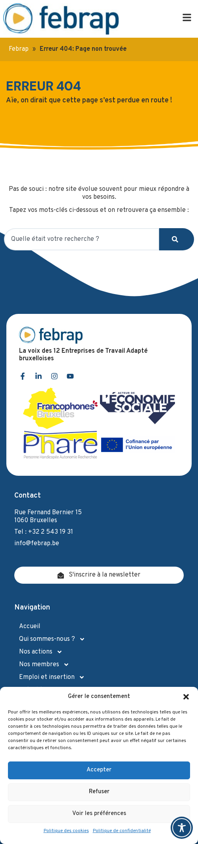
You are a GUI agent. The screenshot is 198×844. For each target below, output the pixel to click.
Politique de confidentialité (122, 831)
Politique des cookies (66, 831)
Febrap (19, 49)
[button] (186, 697)
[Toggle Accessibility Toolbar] (181, 827)
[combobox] (81, 239)
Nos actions (41, 652)
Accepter (99, 770)
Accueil (29, 627)
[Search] (176, 239)
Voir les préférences (99, 813)
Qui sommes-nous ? (52, 639)
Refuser (99, 792)
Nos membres (44, 664)
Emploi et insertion (52, 677)
